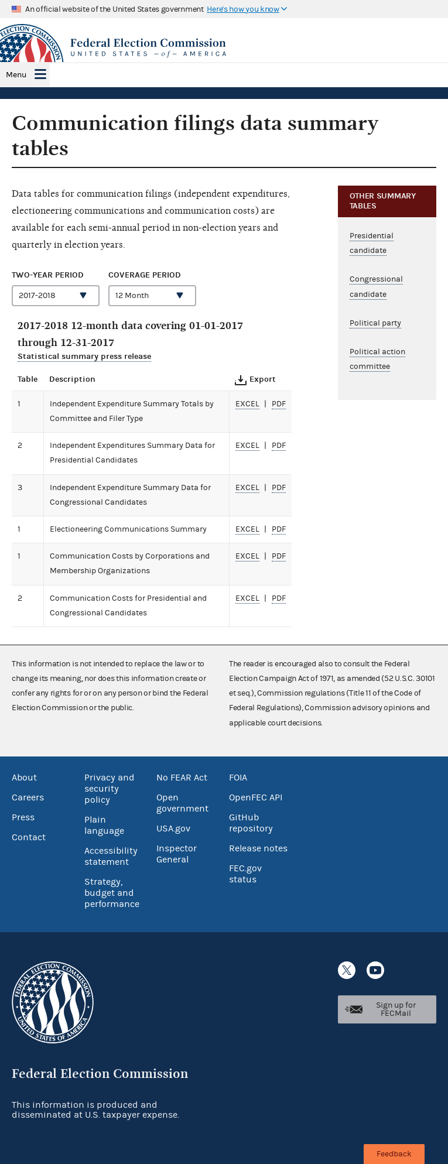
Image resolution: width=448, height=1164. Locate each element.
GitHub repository (251, 823)
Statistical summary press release (84, 356)
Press (23, 817)
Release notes (258, 848)
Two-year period (48, 275)
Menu (16, 75)
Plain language (104, 825)
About (24, 777)
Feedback (394, 1154)
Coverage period (144, 275)
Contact (29, 837)
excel (247, 404)
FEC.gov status (245, 874)
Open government (182, 803)
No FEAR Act (181, 777)
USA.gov (173, 828)
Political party (375, 323)
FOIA (238, 777)
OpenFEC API (255, 797)
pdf (279, 404)
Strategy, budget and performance (111, 893)
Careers (28, 797)
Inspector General (176, 854)
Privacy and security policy (109, 788)
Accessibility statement (111, 856)
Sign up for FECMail (396, 1009)
